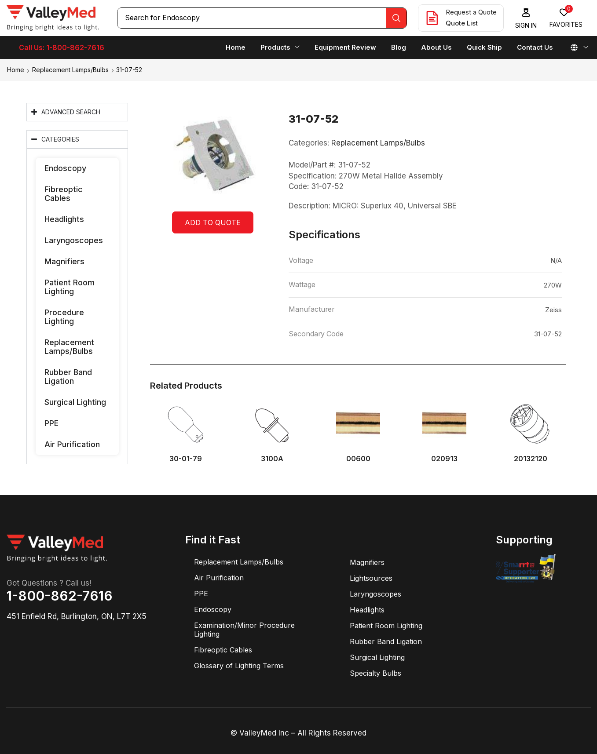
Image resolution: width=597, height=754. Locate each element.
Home (15, 69)
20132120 (530, 459)
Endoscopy (65, 168)
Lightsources (371, 578)
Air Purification (72, 444)
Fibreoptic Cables (63, 194)
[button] (526, 18)
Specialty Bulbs (375, 673)
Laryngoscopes (73, 240)
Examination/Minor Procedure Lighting (244, 629)
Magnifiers (64, 261)
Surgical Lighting (75, 402)
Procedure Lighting (64, 317)
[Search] (396, 18)
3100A (272, 459)
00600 (358, 459)
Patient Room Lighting (69, 287)
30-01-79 (185, 459)
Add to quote (213, 222)
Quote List (462, 23)
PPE (51, 423)
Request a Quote (471, 12)
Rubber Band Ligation (68, 377)
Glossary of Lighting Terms (239, 665)
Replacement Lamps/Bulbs (70, 69)
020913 (444, 459)
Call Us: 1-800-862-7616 (61, 47)
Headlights (64, 219)
